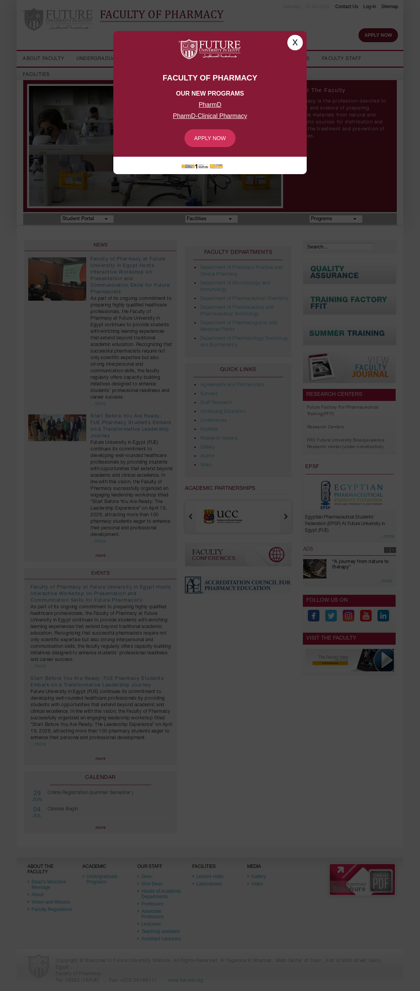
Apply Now (210, 138)
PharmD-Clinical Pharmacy (210, 116)
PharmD (210, 104)
